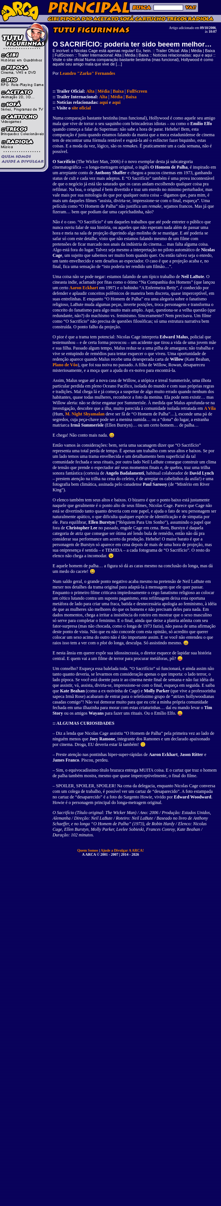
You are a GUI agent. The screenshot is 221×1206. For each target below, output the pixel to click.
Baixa (118, 91)
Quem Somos (88, 850)
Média (104, 91)
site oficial (81, 108)
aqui (103, 102)
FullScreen (137, 91)
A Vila (210, 408)
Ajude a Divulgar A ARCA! (122, 850)
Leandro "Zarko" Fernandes (87, 73)
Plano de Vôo (65, 364)
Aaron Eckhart (83, 287)
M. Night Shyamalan (85, 414)
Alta (90, 91)
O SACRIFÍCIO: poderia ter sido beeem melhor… (132, 44)
